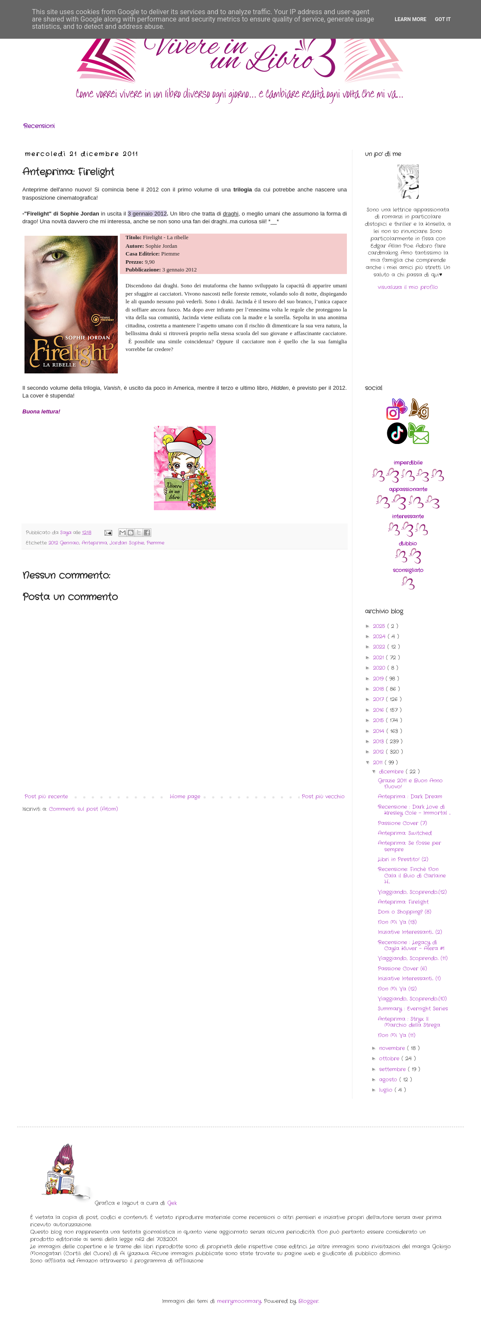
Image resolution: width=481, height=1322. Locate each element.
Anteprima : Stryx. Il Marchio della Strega (409, 1022)
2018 (379, 689)
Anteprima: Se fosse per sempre (409, 846)
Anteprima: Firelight (403, 902)
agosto (389, 1079)
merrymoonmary (239, 1301)
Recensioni (39, 126)
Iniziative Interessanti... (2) (410, 932)
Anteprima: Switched (405, 833)
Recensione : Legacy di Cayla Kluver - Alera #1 (411, 945)
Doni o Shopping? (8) (404, 911)
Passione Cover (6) (402, 968)
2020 (380, 668)
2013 (379, 741)
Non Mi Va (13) (397, 922)
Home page (185, 796)
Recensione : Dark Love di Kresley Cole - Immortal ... (414, 810)
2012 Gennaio (64, 542)
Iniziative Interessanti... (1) (409, 978)
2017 (379, 699)
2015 (379, 720)
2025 (380, 626)
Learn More (410, 19)
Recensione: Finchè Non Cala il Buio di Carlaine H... (412, 875)
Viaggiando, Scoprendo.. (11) (412, 958)
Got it (443, 19)
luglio (387, 1090)
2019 (379, 678)
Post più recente (46, 796)
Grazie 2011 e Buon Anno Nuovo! (410, 783)
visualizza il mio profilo (408, 287)
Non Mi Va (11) (396, 1035)
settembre (393, 1069)
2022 (380, 646)
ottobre (390, 1058)
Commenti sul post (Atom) (83, 809)
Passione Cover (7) (402, 823)
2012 (379, 751)
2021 (379, 657)
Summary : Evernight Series (413, 1008)
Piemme (155, 542)
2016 (379, 710)
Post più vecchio (323, 796)
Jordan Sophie (127, 542)
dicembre (392, 771)
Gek (172, 1203)
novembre (393, 1048)
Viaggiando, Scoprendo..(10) (412, 998)
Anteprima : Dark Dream (410, 796)
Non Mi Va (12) (397, 988)
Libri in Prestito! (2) (403, 859)
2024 (380, 636)
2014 (379, 731)
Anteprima (94, 542)
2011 (379, 762)
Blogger (308, 1301)
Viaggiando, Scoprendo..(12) (412, 892)
